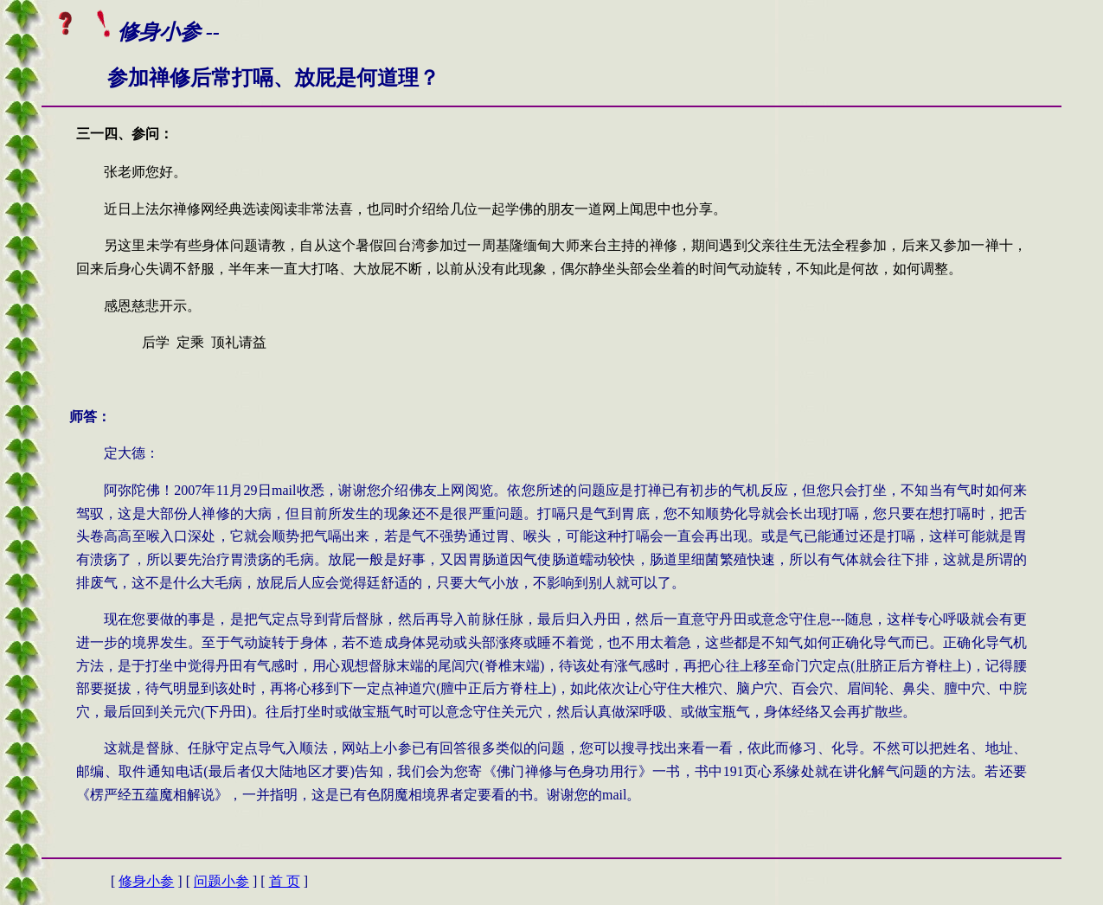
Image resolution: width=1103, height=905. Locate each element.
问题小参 (221, 881)
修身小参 (146, 881)
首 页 (284, 881)
